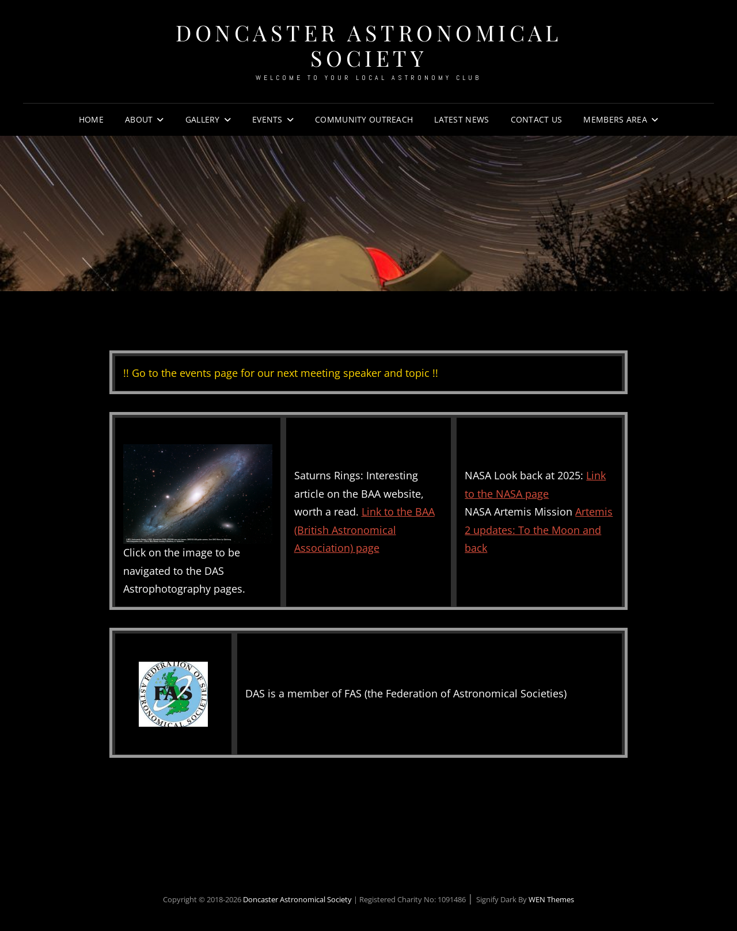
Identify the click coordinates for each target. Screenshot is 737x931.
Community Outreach (364, 119)
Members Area (615, 119)
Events (267, 119)
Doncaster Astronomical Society (368, 45)
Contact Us (537, 119)
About (139, 119)
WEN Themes (551, 899)
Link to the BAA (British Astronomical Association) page (364, 530)
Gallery (202, 119)
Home (91, 119)
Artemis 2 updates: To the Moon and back (539, 530)
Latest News (461, 119)
